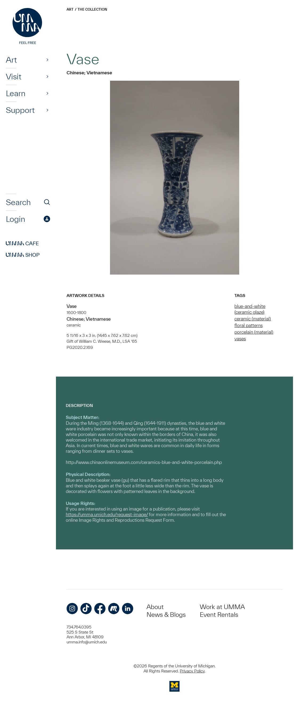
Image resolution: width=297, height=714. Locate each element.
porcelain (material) (253, 331)
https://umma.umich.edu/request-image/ (107, 514)
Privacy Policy (192, 671)
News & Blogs (166, 614)
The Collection (92, 9)
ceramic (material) (252, 318)
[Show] (47, 59)
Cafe (22, 243)
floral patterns (248, 325)
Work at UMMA (222, 606)
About (155, 606)
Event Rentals (219, 614)
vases (240, 338)
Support (20, 110)
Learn (15, 93)
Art (11, 59)
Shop (23, 255)
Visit (13, 76)
